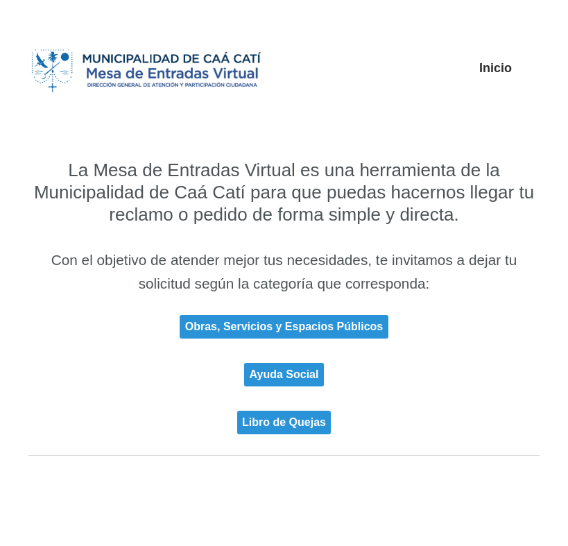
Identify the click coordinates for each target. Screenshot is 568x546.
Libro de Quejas (284, 422)
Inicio (495, 68)
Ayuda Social (284, 374)
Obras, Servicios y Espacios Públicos (284, 326)
